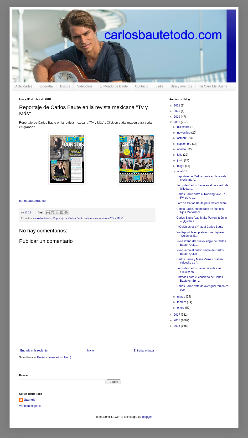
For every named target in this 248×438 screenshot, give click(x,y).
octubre (182, 138)
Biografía (46, 86)
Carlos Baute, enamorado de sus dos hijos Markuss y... (200, 210)
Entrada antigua (144, 350)
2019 (177, 116)
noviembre (184, 132)
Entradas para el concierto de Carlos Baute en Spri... (199, 278)
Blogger (147, 417)
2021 (177, 105)
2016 (177, 320)
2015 (177, 325)
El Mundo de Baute (113, 86)
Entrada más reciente (33, 350)
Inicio (90, 350)
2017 (177, 314)
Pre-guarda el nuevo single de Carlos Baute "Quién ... (200, 252)
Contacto (141, 86)
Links (159, 86)
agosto (181, 149)
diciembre (183, 127)
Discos (65, 86)
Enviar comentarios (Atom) (54, 357)
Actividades (23, 86)
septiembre (184, 143)
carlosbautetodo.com (34, 200)
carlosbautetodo (42, 218)
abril (180, 171)
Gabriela (29, 399)
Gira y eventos (181, 86)
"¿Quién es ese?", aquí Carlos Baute (199, 226)
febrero (182, 302)
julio (180, 154)
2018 (177, 122)
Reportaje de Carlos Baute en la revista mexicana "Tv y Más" (88, 218)
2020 (177, 111)
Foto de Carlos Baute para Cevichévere (201, 203)
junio (180, 160)
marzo (181, 296)
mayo (181, 166)
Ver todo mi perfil (30, 406)
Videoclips (85, 86)
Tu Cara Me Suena (213, 86)
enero (181, 307)
